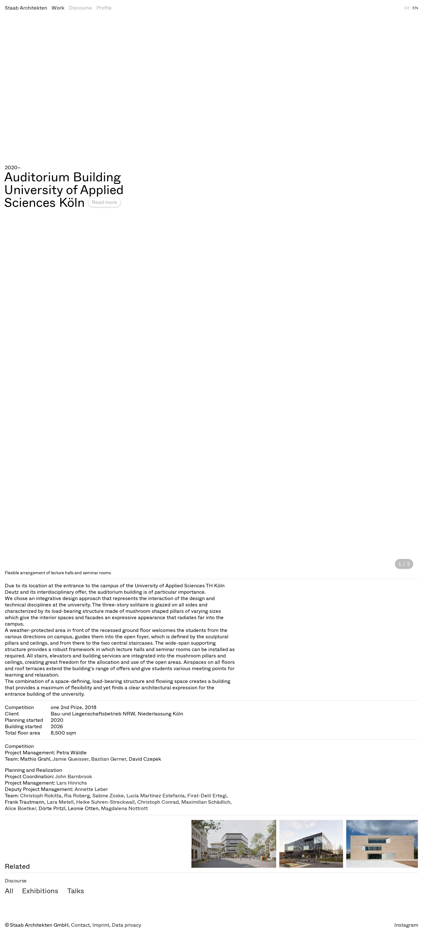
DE (407, 8)
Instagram (406, 925)
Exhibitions (40, 891)
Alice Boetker (20, 808)
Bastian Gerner (108, 759)
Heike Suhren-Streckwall (105, 802)
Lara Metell (60, 802)
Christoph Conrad (158, 802)
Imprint (100, 925)
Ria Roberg (77, 795)
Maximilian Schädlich (205, 802)
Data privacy (126, 925)
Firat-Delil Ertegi (206, 795)
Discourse (80, 7)
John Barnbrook (73, 776)
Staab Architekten (26, 7)
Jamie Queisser (71, 759)
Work (58, 7)
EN (415, 8)
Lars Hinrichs (71, 782)
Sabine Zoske (108, 795)
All (9, 891)
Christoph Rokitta (40, 795)
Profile (104, 7)
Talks (75, 891)
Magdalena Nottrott (124, 808)
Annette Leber (91, 789)
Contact (80, 925)
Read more (104, 202)
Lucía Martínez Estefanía (155, 795)
